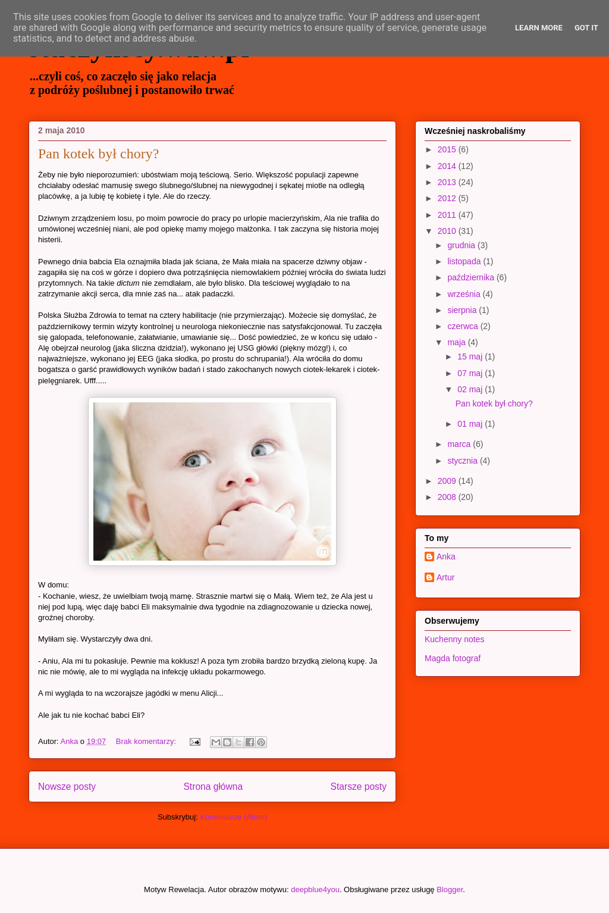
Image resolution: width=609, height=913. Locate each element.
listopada (465, 261)
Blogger (450, 889)
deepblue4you (315, 889)
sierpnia (463, 310)
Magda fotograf (453, 658)
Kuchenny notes (454, 639)
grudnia (462, 245)
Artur (445, 577)
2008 (448, 497)
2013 (448, 182)
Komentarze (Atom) (233, 816)
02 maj (471, 389)
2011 (448, 215)
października (472, 277)
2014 (448, 166)
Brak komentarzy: (147, 741)
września (464, 294)
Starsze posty (359, 786)
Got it (586, 27)
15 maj (471, 356)
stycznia (463, 460)
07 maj (471, 373)
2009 (448, 481)
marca (460, 444)
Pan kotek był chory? (98, 153)
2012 (448, 198)
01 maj (471, 424)
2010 (448, 231)
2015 (448, 149)
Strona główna (213, 786)
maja (457, 342)
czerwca (463, 326)
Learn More (539, 27)
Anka (446, 556)
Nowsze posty (67, 786)
